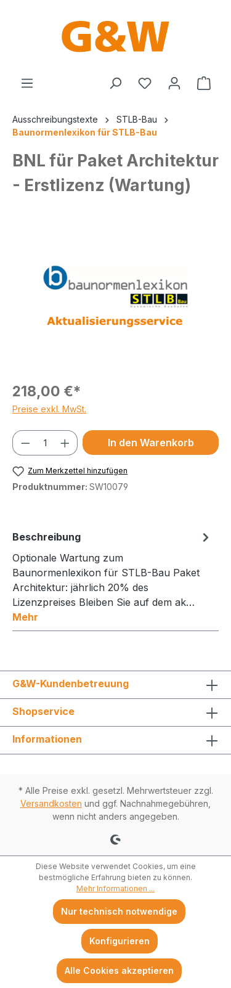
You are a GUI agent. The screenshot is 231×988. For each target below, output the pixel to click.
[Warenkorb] (204, 83)
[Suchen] (115, 83)
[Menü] (27, 83)
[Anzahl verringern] (25, 442)
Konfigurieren (119, 941)
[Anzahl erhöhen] (65, 442)
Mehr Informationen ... (115, 888)
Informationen (47, 739)
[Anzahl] (45, 442)
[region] (115, 301)
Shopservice (43, 711)
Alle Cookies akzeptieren (119, 970)
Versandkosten (51, 803)
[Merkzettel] (145, 83)
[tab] (112, 576)
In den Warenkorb (151, 442)
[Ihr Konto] (174, 83)
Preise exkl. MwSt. (49, 409)
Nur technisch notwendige (119, 911)
